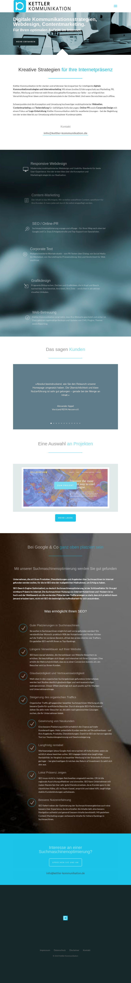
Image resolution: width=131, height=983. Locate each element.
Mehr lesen (65, 518)
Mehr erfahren (25, 42)
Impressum (45, 950)
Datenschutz (60, 950)
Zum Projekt (65, 487)
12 (79, 423)
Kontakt (86, 950)
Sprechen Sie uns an (65, 864)
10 (74, 423)
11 (77, 423)
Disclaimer (74, 950)
